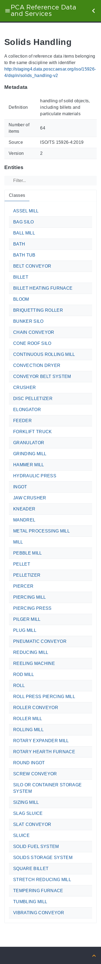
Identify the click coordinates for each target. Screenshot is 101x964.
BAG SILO (23, 222)
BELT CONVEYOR (32, 266)
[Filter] (50, 180)
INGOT (20, 487)
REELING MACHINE (34, 663)
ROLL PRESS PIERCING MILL (44, 696)
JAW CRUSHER (29, 498)
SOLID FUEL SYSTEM (36, 846)
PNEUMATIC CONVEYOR (40, 641)
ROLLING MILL (28, 729)
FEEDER (22, 420)
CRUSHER (24, 387)
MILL (18, 542)
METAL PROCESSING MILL (41, 531)
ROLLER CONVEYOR (35, 707)
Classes (17, 195)
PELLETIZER (26, 575)
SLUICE (21, 835)
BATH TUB (24, 255)
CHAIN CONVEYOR (33, 332)
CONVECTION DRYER (36, 365)
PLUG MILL (24, 630)
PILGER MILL (27, 619)
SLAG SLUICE (28, 813)
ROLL (19, 685)
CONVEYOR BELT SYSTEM (42, 376)
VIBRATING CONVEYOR (38, 912)
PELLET (21, 564)
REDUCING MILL (30, 652)
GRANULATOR (28, 442)
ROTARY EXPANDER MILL (41, 740)
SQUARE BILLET (30, 868)
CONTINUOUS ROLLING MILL (44, 354)
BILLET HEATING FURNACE (42, 288)
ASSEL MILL (26, 211)
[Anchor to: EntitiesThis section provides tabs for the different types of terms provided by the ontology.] (29, 167)
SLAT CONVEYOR (32, 824)
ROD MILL (23, 674)
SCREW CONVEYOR (35, 774)
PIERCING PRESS (32, 608)
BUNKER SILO (28, 321)
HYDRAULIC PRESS (34, 476)
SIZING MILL (26, 802)
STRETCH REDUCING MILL (42, 879)
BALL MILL (24, 233)
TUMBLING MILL (30, 901)
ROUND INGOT (29, 762)
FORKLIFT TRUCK (32, 431)
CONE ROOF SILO (32, 343)
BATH (19, 244)
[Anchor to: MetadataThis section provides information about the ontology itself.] (33, 87)
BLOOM (21, 299)
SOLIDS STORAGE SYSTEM (42, 857)
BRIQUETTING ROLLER (38, 310)
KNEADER (24, 509)
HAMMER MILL (28, 464)
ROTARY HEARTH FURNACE (44, 751)
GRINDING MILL (29, 453)
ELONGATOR (27, 409)
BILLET (20, 277)
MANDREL (24, 520)
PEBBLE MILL (27, 553)
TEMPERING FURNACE (38, 890)
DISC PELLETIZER (33, 398)
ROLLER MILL (27, 718)
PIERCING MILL (29, 597)
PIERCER (23, 586)
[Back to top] (94, 955)
